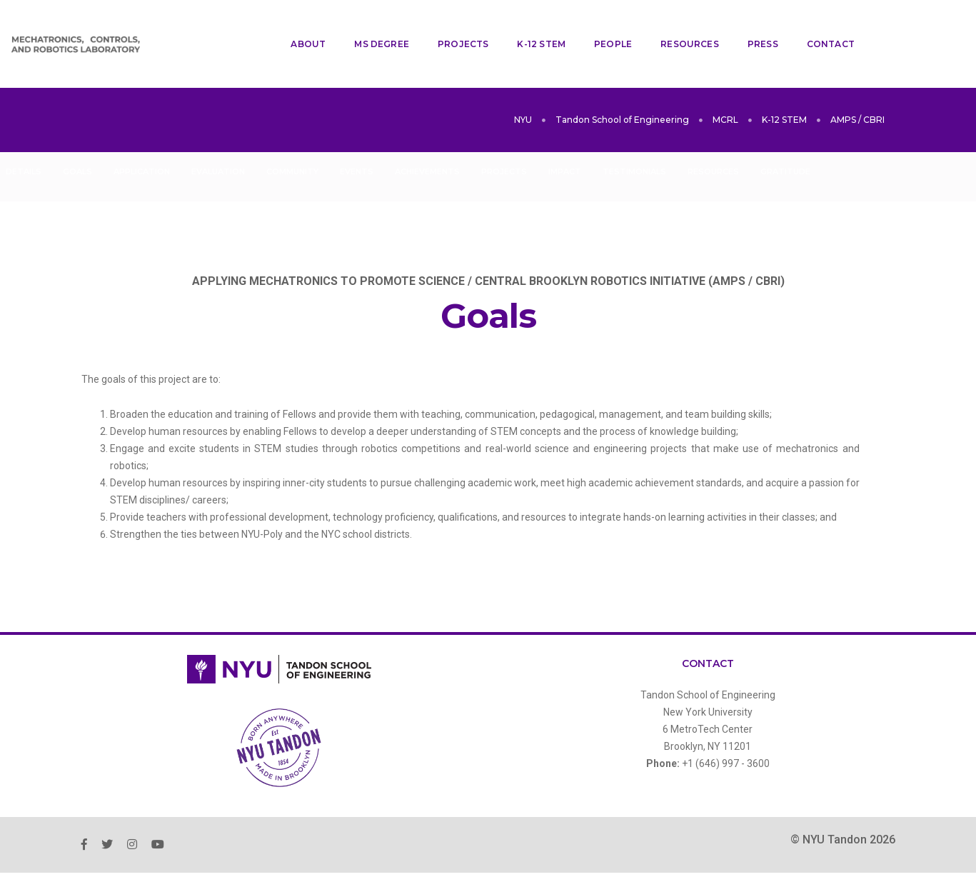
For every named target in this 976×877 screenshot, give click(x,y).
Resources (679, 25)
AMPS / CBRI (857, 83)
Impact (564, 135)
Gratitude (785, 135)
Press (751, 25)
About (297, 25)
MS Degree (370, 25)
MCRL (725, 83)
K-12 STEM (530, 25)
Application (142, 135)
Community (292, 135)
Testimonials (634, 135)
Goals (77, 135)
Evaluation (218, 135)
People (601, 25)
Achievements (427, 135)
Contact (819, 25)
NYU (523, 83)
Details (23, 135)
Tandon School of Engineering (622, 83)
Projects (451, 25)
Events (356, 135)
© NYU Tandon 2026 (842, 803)
